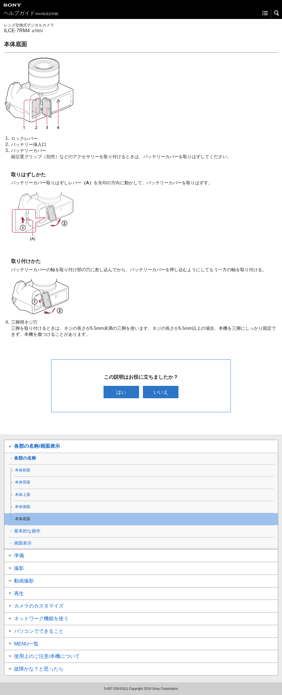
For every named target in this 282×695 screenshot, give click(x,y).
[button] (277, 13)
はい (121, 392)
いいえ (160, 392)
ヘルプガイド (31, 13)
